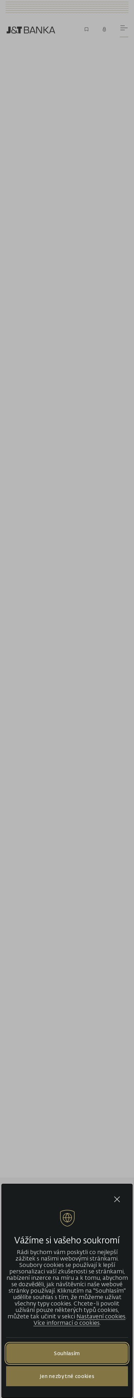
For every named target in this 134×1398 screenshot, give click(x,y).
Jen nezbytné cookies (67, 1376)
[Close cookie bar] (117, 1199)
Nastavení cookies (100, 1316)
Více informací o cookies (67, 1323)
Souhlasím (67, 1353)
